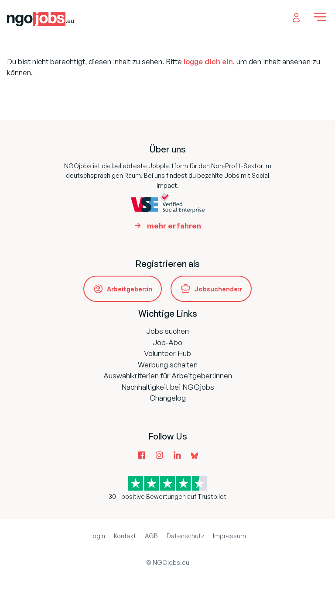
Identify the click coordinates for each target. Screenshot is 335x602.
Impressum (229, 536)
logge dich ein (208, 61)
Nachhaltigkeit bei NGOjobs (167, 386)
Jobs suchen (167, 331)
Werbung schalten (168, 364)
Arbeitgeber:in (129, 289)
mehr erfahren (174, 225)
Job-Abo (167, 342)
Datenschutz (185, 536)
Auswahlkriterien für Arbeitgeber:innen (167, 375)
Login (97, 536)
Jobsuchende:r (218, 289)
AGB (151, 536)
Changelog (168, 397)
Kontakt (125, 536)
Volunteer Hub (167, 353)
